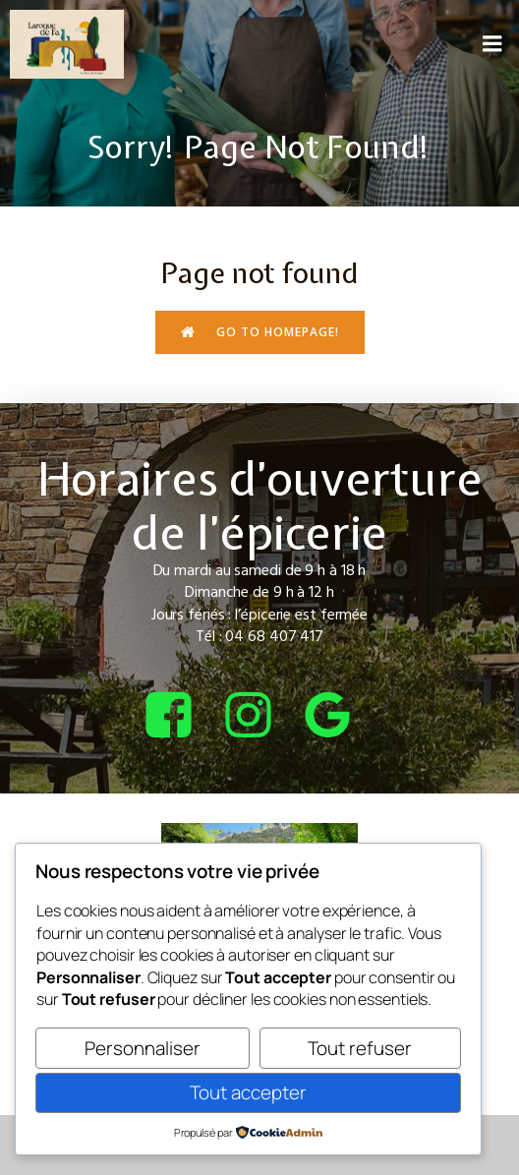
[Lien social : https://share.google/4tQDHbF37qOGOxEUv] (339, 716)
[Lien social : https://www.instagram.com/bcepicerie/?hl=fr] (260, 716)
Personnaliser (143, 1048)
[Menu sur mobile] (492, 44)
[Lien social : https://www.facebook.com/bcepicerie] (180, 716)
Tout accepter (248, 1092)
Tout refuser (360, 1048)
